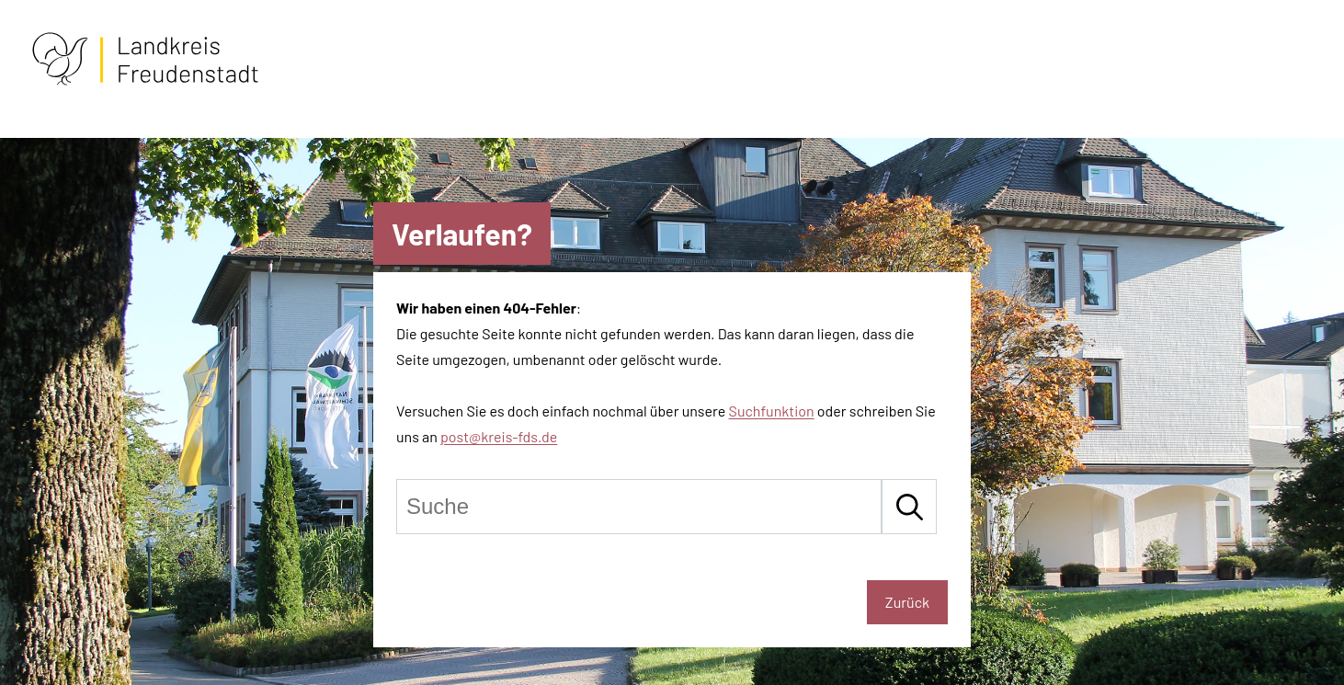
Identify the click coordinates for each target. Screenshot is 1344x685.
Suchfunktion (771, 410)
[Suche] (639, 506)
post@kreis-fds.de (498, 436)
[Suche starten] (909, 506)
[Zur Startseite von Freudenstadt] (145, 81)
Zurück (907, 602)
